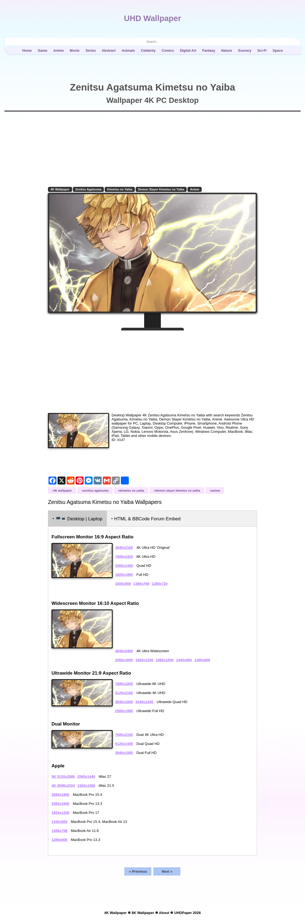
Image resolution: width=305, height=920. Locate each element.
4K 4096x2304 (63, 785)
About (164, 913)
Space (278, 51)
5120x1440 (124, 744)
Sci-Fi (262, 51)
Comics (168, 51)
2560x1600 (124, 660)
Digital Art (188, 51)
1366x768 (141, 584)
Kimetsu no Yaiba (119, 189)
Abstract (109, 51)
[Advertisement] (152, 369)
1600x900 (123, 584)
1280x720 (160, 584)
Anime (58, 51)
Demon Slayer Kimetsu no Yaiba (161, 189)
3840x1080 (124, 753)
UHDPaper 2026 (187, 913)
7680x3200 (124, 684)
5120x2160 (124, 693)
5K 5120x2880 (63, 776)
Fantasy (208, 51)
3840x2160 (124, 547)
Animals (128, 51)
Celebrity (148, 51)
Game (42, 51)
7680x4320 (124, 557)
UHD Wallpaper (152, 18)
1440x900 (184, 660)
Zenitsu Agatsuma (88, 189)
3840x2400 (124, 651)
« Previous (138, 871)
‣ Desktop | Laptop (77, 518)
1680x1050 (164, 660)
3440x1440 (144, 702)
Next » (167, 871)
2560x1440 (124, 566)
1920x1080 (124, 575)
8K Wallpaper (143, 913)
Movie (74, 51)
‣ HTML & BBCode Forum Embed (146, 518)
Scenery (245, 51)
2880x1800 (60, 795)
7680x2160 (124, 735)
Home (27, 51)
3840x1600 (124, 702)
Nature (226, 51)
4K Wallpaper (60, 189)
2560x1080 (124, 711)
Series (90, 51)
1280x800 (202, 660)
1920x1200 (144, 660)
